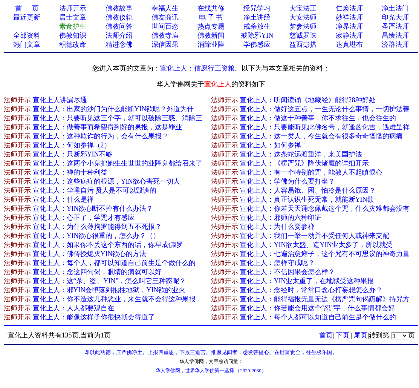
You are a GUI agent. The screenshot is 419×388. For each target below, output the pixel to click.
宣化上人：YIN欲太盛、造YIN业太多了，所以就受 (316, 244)
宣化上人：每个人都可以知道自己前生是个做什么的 (318, 317)
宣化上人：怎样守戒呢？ (277, 263)
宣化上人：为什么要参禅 (277, 226)
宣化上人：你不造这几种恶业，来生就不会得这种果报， (117, 299)
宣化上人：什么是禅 (63, 199)
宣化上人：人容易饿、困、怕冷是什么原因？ (308, 190)
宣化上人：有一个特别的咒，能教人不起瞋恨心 (311, 172)
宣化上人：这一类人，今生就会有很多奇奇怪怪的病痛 (321, 136)
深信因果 (165, 44)
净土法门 (395, 8)
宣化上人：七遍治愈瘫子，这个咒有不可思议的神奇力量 (325, 254)
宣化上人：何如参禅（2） (72, 145)
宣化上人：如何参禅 (270, 145)
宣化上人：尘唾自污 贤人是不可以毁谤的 (95, 190)
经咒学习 (257, 8)
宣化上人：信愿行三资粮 (197, 68)
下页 (342, 335)
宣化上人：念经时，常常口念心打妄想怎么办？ (311, 290)
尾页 (360, 335)
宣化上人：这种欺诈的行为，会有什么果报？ (100, 136)
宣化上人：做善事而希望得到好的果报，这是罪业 (107, 127)
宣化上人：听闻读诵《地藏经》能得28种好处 (308, 100)
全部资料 (26, 35)
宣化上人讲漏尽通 (60, 100)
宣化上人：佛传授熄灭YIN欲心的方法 (90, 254)
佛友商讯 (165, 17)
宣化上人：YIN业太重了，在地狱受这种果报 (307, 281)
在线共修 (211, 8)
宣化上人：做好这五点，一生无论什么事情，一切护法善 (325, 109)
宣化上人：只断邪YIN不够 (73, 154)
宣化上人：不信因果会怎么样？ (287, 272)
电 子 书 (211, 17)
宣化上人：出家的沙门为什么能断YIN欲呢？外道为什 (113, 109)
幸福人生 (165, 8)
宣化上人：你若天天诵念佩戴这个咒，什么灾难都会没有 (325, 208)
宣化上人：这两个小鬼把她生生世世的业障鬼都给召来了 (117, 163)
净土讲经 (257, 17)
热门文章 (26, 44)
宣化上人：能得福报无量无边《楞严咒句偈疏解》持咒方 (325, 299)
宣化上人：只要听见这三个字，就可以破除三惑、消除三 (117, 118)
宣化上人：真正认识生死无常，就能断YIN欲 (307, 199)
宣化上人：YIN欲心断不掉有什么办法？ (93, 208)
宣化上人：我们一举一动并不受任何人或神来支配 (314, 235)
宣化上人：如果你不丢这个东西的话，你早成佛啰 (107, 244)
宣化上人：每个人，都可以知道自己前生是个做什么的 (114, 263)
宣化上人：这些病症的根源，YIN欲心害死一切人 (106, 181)
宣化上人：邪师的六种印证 (280, 217)
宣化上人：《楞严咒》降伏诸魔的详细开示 (304, 163)
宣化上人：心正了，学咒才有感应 (84, 217)
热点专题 (211, 26)
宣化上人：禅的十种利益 (70, 172)
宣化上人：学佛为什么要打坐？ (287, 181)
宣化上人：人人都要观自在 (73, 308)
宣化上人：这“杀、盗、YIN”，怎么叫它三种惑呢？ (110, 281)
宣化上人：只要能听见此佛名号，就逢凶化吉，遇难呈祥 (325, 127)
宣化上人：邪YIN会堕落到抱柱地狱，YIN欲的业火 (109, 290)
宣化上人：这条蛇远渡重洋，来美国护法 (301, 154)
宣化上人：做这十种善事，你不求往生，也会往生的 (318, 118)
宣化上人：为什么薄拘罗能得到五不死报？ (97, 226)
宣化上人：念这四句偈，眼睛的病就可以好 (97, 272)
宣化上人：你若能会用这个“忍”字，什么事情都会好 (317, 308)
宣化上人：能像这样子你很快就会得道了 (94, 317)
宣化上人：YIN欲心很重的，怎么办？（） (96, 235)
